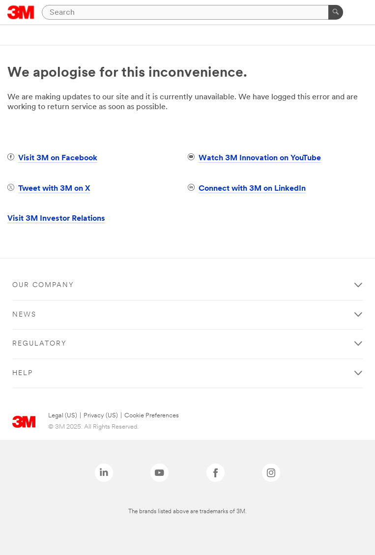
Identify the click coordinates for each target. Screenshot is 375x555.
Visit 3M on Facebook (57, 158)
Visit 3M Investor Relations (56, 219)
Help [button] (22, 373)
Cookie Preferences (151, 415)
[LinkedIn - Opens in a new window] (104, 472)
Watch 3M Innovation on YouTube (260, 158)
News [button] (24, 315)
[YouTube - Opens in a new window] (159, 472)
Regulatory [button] (39, 344)
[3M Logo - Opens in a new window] (20, 12)
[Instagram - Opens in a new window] (271, 472)
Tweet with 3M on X (54, 189)
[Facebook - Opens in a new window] (215, 472)
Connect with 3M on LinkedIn (252, 189)
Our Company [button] (43, 285)
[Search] (192, 12)
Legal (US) (62, 415)
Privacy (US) (101, 415)
